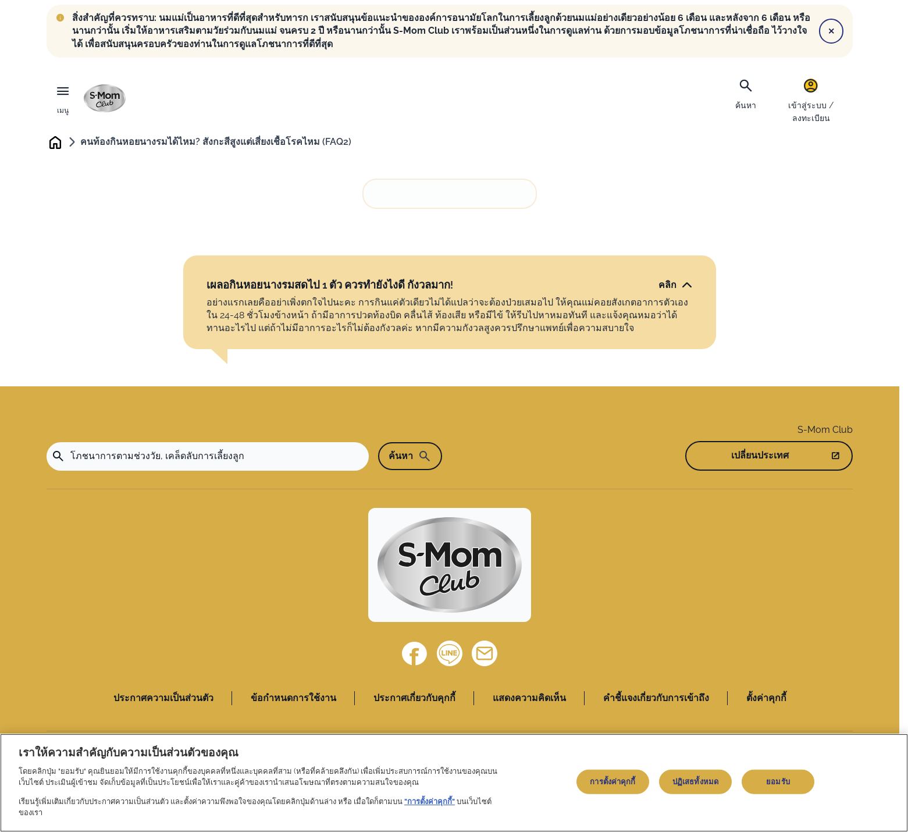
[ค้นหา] (746, 93)
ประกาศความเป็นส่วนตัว (163, 699)
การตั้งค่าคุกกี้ (612, 781)
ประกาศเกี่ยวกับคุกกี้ (414, 699)
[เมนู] (62, 98)
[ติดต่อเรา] (484, 654)
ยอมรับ (778, 781)
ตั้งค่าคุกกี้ (766, 699)
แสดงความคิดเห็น (529, 699)
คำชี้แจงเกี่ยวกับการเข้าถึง (656, 699)
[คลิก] (675, 285)
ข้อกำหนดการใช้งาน (293, 699)
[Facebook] (415, 654)
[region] (454, 783)
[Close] (831, 31)
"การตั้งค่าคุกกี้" (429, 801)
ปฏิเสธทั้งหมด (695, 781)
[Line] (449, 654)
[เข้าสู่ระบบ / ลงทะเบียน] (811, 100)
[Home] (450, 566)
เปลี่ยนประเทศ (760, 456)
